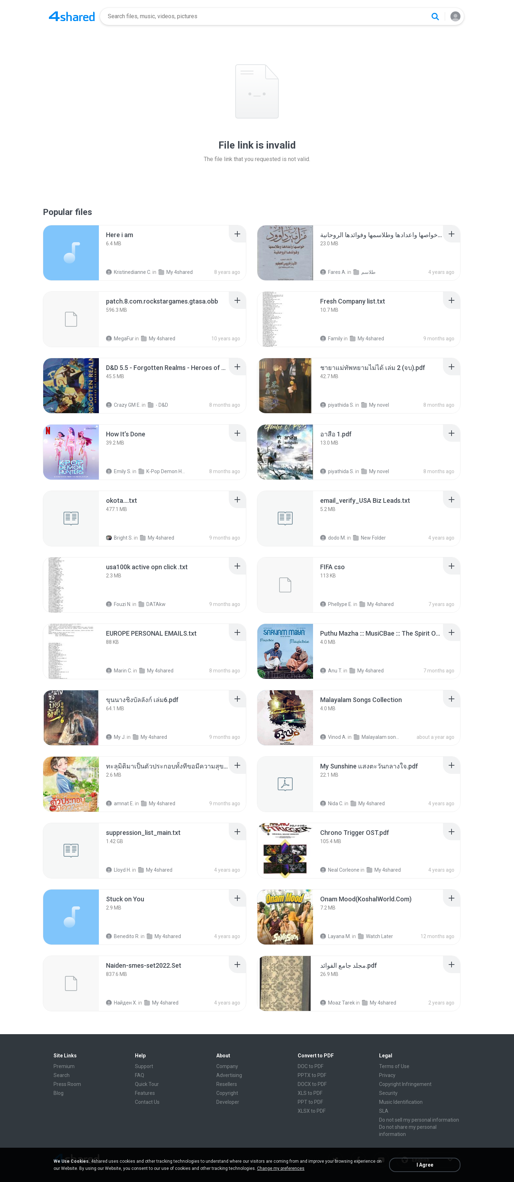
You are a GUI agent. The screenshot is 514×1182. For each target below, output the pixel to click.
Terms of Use (394, 1066)
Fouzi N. (118, 604)
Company (227, 1066)
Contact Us (147, 1102)
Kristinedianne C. (128, 272)
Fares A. (333, 272)
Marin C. (119, 670)
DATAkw (152, 604)
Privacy (387, 1075)
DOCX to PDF (312, 1084)
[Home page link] (72, 16)
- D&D (158, 405)
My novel (375, 405)
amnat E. (120, 803)
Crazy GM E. (123, 405)
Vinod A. (333, 737)
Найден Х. (121, 1003)
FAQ (139, 1075)
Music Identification (401, 1102)
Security (388, 1093)
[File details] (71, 252)
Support (144, 1066)
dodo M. (333, 538)
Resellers (226, 1084)
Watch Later (375, 936)
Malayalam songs (377, 737)
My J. (116, 737)
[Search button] (435, 16)
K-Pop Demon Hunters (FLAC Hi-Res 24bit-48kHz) (161, 471)
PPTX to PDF (312, 1075)
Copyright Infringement (405, 1084)
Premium (64, 1066)
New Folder (369, 538)
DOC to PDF (310, 1066)
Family (331, 338)
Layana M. (335, 936)
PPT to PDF (310, 1102)
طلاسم (364, 272)
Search (62, 1075)
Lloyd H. (118, 870)
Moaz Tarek (337, 1003)
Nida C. (331, 803)
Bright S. (119, 538)
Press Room (67, 1084)
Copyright (227, 1093)
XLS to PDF (310, 1093)
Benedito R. (123, 936)
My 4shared (175, 272)
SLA (383, 1111)
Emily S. (118, 471)
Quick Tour (147, 1084)
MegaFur (120, 338)
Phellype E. (336, 604)
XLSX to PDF (312, 1111)
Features (145, 1093)
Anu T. (331, 670)
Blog (59, 1093)
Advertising (229, 1075)
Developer (227, 1102)
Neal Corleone (339, 870)
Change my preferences (280, 1168)
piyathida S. (337, 405)
